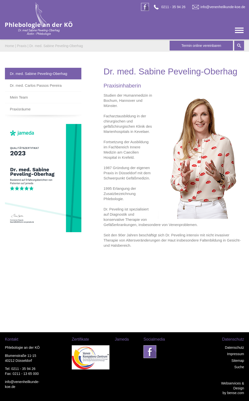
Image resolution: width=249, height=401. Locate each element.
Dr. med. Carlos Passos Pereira (36, 85)
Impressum (235, 354)
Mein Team (19, 97)
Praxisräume (20, 109)
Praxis (22, 46)
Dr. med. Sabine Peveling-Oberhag (56, 46)
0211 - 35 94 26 (173, 7)
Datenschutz (234, 347)
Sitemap (237, 361)
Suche (239, 367)
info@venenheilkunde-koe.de (222, 7)
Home (9, 46)
